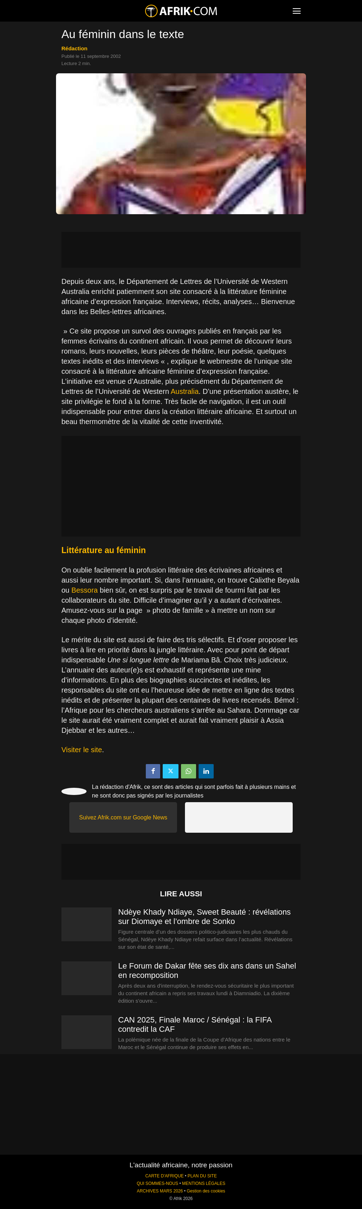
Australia (185, 391)
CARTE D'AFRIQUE (164, 1175)
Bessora (84, 590)
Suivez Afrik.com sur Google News (123, 817)
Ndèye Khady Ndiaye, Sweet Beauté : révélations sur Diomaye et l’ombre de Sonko (204, 916)
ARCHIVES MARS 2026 (160, 1191)
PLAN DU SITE (202, 1175)
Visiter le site (81, 750)
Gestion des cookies (206, 1191)
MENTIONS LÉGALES (203, 1183)
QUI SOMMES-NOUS (157, 1183)
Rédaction (74, 48)
